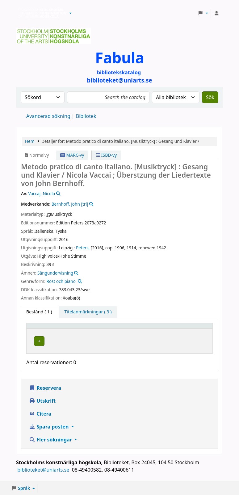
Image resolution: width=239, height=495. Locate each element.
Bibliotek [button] (79, 329)
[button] (70, 13)
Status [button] (171, 329)
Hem (29, 141)
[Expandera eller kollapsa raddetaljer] (200, 347)
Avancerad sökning (48, 116)
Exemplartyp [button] (43, 329)
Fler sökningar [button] (51, 445)
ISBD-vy (106, 155)
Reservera (45, 394)
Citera (40, 420)
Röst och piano (60, 281)
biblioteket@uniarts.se (43, 476)
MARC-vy (72, 155)
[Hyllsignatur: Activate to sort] (141, 328)
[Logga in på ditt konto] (216, 13)
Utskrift (42, 407)
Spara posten (49, 432)
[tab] (88, 312)
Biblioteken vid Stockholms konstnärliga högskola (40, 13)
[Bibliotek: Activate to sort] (94, 328)
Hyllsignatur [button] (137, 329)
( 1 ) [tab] (39, 312)
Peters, (83, 248)
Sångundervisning (55, 273)
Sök (210, 97)
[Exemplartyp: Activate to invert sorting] (47, 328)
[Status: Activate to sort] (174, 328)
